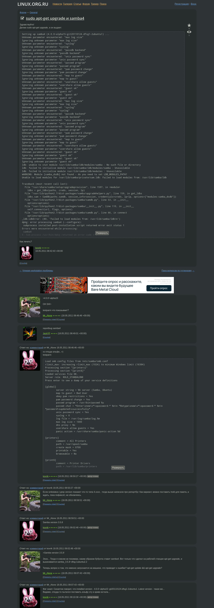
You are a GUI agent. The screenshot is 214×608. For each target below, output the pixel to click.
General (34, 12)
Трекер (95, 4)
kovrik (38, 248)
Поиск (103, 4)
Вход (193, 4)
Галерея (67, 4)
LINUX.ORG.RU (32, 4)
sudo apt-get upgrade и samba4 (55, 18)
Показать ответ (49, 319)
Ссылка (23, 263)
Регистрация (182, 4)
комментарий (36, 347)
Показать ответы (50, 577)
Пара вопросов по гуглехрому (176, 270)
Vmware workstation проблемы (37, 270)
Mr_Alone (47, 315)
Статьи (77, 4)
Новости (57, 4)
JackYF (46, 333)
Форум (86, 4)
